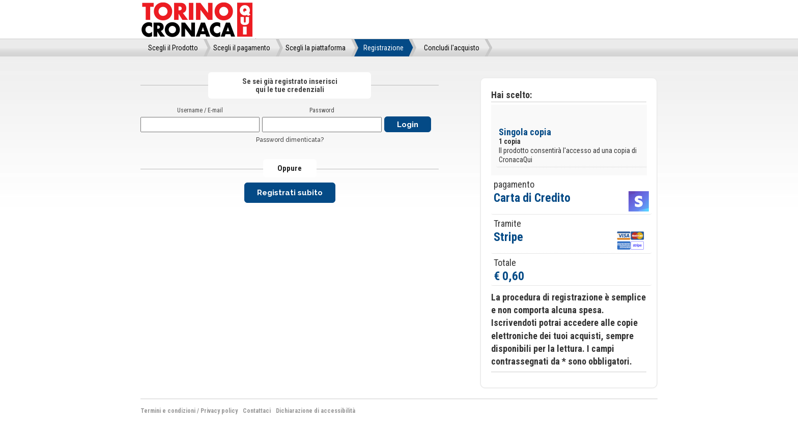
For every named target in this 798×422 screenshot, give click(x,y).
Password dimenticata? (290, 139)
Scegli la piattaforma (316, 48)
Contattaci (257, 410)
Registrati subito (290, 192)
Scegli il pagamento (241, 48)
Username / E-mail (200, 110)
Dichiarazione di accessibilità (315, 410)
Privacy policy (219, 410)
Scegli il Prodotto (173, 48)
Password (321, 110)
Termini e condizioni (167, 410)
